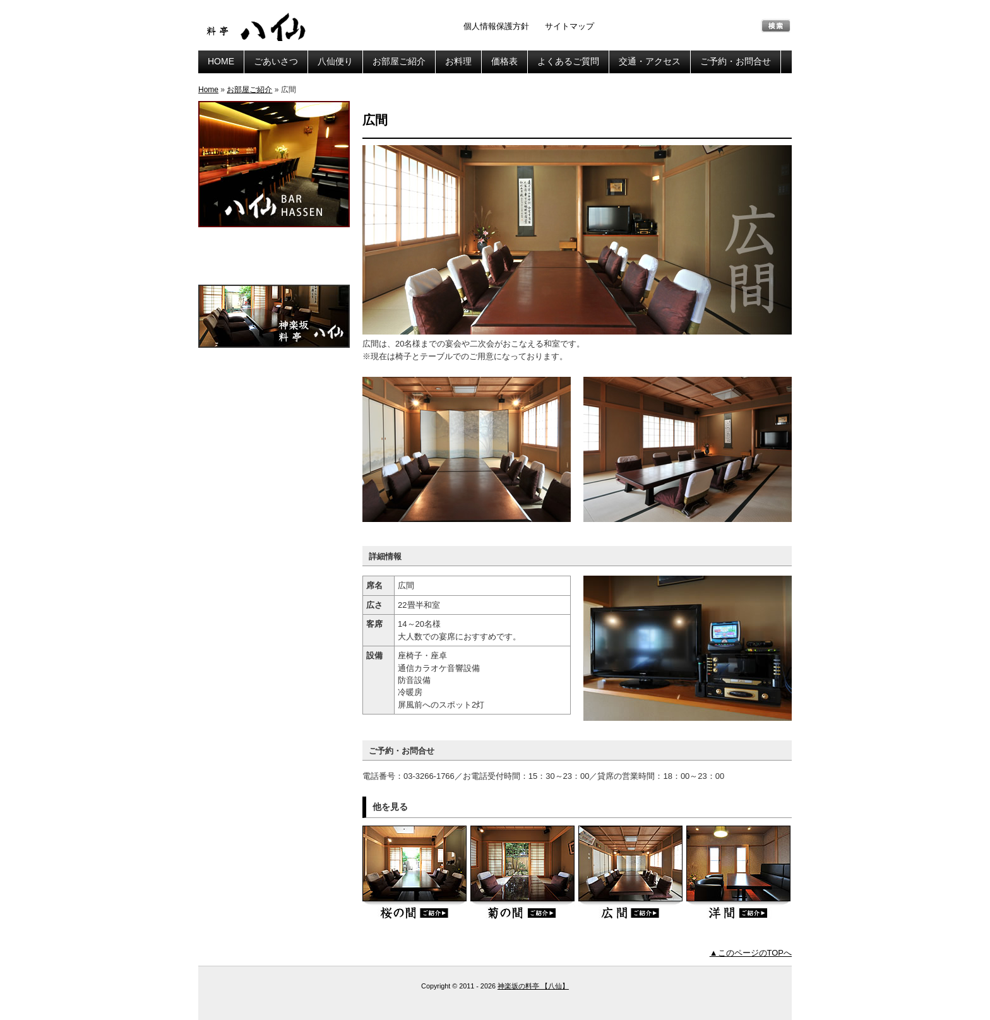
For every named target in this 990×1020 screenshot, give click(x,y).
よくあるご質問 (568, 61)
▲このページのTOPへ (751, 953)
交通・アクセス (650, 61)
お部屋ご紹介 (399, 61)
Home (208, 89)
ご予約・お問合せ (735, 61)
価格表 (504, 61)
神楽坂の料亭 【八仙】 (258, 27)
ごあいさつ (276, 61)
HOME (221, 61)
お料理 (458, 61)
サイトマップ (569, 26)
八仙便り (335, 61)
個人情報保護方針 (496, 26)
